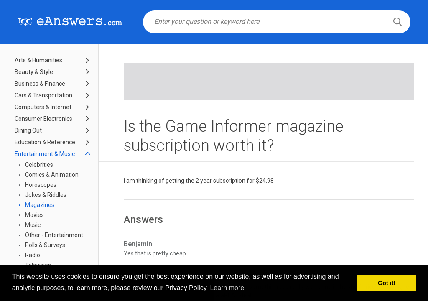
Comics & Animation (52, 174)
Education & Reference (45, 142)
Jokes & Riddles (45, 194)
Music (33, 225)
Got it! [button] (386, 283)
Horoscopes (40, 184)
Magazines (39, 205)
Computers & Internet (43, 107)
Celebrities (39, 164)
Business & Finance (40, 83)
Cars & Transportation (43, 95)
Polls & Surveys (45, 245)
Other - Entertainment (54, 235)
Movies (34, 215)
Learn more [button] (227, 287)
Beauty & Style (34, 72)
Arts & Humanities (38, 60)
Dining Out (28, 130)
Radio (32, 255)
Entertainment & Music (45, 153)
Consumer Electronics (43, 118)
